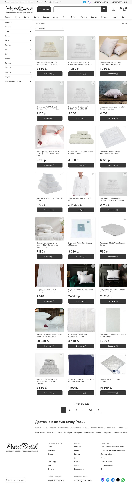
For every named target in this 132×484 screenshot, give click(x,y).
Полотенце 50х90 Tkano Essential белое (49, 199)
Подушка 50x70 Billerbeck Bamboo (110, 380)
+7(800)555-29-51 (83, 480)
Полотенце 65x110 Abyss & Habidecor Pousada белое (110, 153)
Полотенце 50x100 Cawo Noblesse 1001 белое (77, 335)
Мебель (73, 17)
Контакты (31, 2)
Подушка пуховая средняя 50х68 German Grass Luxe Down (49, 335)
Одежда (46, 17)
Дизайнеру (54, 2)
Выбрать (81, 210)
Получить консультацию (15, 480)
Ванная (26, 17)
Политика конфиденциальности (113, 450)
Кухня (17, 17)
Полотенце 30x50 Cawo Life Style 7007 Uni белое (113, 335)
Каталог (44, 9)
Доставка (14, 2)
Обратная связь (106, 465)
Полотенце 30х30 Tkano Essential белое (113, 244)
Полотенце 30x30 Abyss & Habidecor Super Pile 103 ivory (48, 63)
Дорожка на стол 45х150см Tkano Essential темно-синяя (81, 380)
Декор (55, 17)
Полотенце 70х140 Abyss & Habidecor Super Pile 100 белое (80, 63)
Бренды (94, 17)
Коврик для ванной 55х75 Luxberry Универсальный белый (49, 291)
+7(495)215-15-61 (56, 480)
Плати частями (106, 461)
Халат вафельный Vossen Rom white (79, 199)
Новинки (104, 17)
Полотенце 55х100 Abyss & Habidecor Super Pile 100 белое (49, 108)
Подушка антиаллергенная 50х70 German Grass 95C (113, 108)
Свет (64, 17)
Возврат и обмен (107, 458)
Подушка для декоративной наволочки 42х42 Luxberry (110, 63)
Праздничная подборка (13, 81)
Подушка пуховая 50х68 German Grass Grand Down (112, 291)
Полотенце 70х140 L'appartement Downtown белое (80, 153)
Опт (46, 2)
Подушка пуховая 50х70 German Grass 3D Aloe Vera (80, 291)
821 (90, 410)
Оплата (22, 2)
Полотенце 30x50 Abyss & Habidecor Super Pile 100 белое (112, 199)
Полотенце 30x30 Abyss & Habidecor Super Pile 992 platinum (47, 381)
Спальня (8, 17)
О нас (7, 2)
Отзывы (40, 2)
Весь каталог (79, 469)
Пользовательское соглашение (113, 447)
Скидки (115, 17)
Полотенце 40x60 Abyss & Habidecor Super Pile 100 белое (80, 108)
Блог (49, 465)
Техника (84, 17)
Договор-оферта (107, 454)
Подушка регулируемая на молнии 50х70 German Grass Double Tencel (48, 245)
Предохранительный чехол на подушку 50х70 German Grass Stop (48, 154)
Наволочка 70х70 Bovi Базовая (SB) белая (80, 244)
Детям (36, 17)
